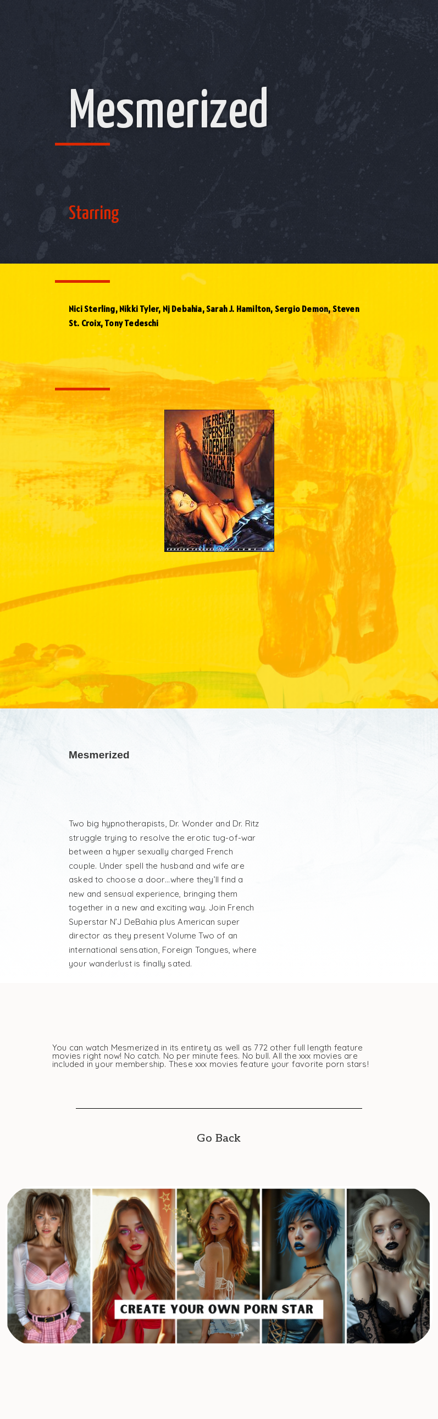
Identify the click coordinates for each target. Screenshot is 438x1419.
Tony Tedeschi (131, 323)
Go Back (219, 1138)
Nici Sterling (92, 309)
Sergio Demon (301, 309)
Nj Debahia (182, 309)
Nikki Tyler (138, 309)
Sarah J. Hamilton (238, 309)
